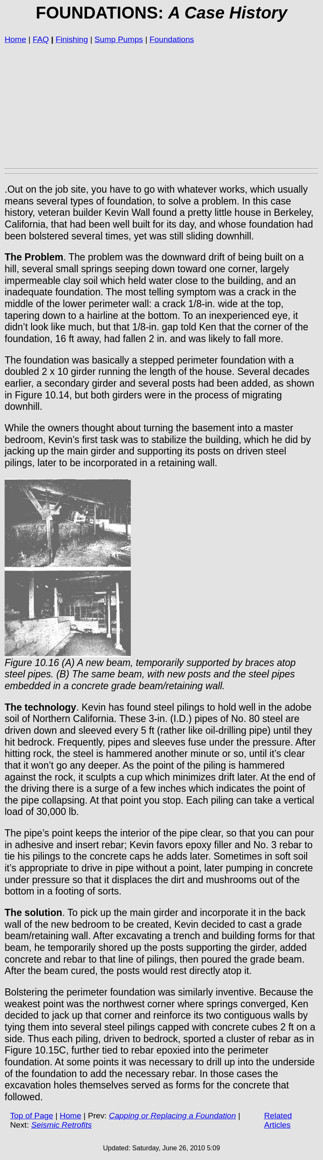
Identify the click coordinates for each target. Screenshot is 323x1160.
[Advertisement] (161, 106)
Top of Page (31, 1115)
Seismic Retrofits (61, 1124)
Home (15, 39)
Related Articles (278, 1120)
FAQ (41, 39)
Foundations (172, 39)
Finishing (72, 39)
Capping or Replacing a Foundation (172, 1115)
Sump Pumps (119, 39)
